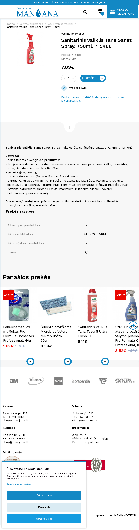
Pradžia (10, 23)
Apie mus (79, 440)
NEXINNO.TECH (125, 520)
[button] (52, 35)
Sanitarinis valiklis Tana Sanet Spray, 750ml (33, 26)
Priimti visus (44, 495)
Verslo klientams (122, 11)
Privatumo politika (85, 447)
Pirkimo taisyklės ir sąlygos (91, 443)
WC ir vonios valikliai (60, 23)
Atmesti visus (44, 518)
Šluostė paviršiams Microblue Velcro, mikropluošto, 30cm (65, 341)
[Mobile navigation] (4, 12)
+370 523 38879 (14, 422)
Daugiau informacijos (19, 484)
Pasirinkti (44, 507)
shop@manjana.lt (15, 425)
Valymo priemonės (31, 23)
